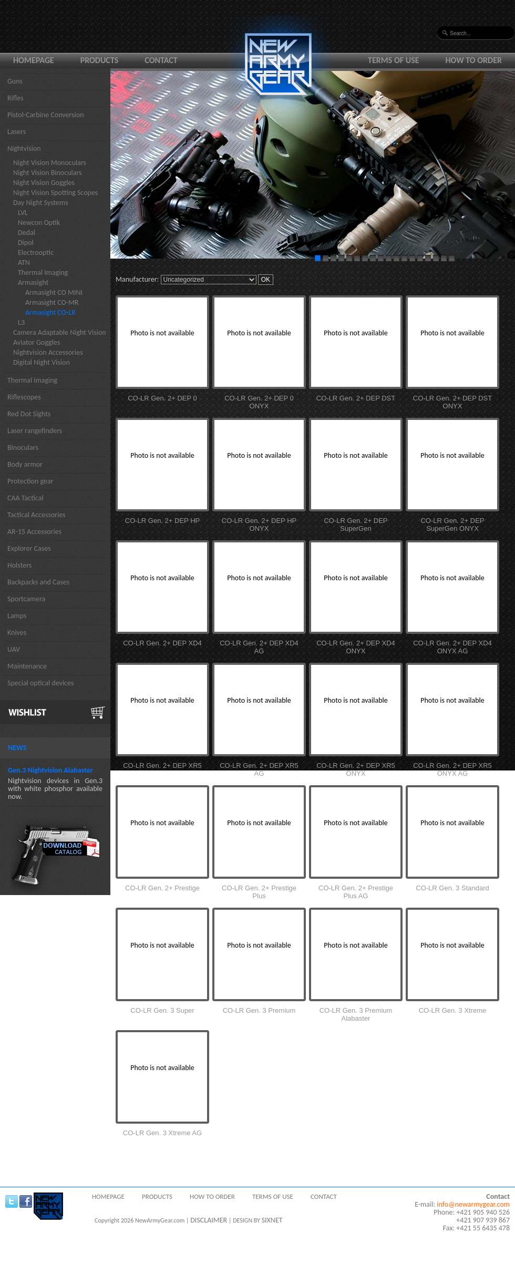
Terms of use (393, 60)
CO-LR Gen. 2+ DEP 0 (162, 398)
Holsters (19, 565)
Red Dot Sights (28, 414)
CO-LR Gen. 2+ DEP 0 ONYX (259, 402)
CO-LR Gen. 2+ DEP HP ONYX (259, 524)
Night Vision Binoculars (47, 172)
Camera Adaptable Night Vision (59, 332)
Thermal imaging (32, 380)
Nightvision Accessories (48, 352)
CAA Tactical (25, 498)
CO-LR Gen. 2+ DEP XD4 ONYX (355, 647)
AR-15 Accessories (34, 532)
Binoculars (22, 447)
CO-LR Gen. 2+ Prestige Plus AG (355, 892)
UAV (13, 649)
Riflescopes (24, 397)
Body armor (25, 464)
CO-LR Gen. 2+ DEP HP (162, 521)
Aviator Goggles (36, 342)
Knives (16, 632)
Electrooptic (36, 252)
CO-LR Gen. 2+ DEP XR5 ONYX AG (452, 769)
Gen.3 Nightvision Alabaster (50, 770)
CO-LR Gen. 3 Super (162, 1010)
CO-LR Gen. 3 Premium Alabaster (356, 1014)
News (17, 747)
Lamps (17, 616)
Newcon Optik (39, 222)
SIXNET (272, 1220)
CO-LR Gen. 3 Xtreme (453, 1010)
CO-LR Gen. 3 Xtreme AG (162, 1133)
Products (99, 60)
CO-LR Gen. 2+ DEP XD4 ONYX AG (452, 647)
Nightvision (24, 148)
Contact (161, 60)
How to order (474, 60)
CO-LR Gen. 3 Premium (259, 1010)
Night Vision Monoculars (49, 162)
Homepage (33, 60)
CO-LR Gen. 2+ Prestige (162, 888)
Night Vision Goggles (44, 182)
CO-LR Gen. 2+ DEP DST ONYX (452, 402)
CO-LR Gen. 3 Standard (452, 888)
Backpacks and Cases (38, 582)
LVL (23, 212)
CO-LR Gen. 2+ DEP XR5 (162, 765)
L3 (21, 322)
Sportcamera (26, 599)
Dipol (26, 242)
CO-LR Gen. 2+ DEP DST (355, 398)
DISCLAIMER (208, 1220)
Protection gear (30, 481)
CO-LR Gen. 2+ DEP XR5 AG (259, 769)
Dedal (26, 232)
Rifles (15, 98)
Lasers (16, 132)
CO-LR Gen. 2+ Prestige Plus (259, 892)
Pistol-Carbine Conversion (45, 115)
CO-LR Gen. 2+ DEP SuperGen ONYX (452, 524)
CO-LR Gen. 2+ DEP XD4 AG (259, 647)
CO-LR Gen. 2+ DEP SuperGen (355, 524)
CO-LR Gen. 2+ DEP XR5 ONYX (355, 769)
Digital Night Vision (41, 362)
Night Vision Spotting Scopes (55, 192)
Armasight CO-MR (52, 302)
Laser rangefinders (34, 431)
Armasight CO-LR (50, 312)
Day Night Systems (40, 202)
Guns (15, 81)
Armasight (33, 282)
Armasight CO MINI (54, 292)
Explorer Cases (29, 548)
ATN (24, 262)
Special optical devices (40, 683)
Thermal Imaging (43, 272)
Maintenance (27, 666)
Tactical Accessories (36, 515)
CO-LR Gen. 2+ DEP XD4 (162, 643)
